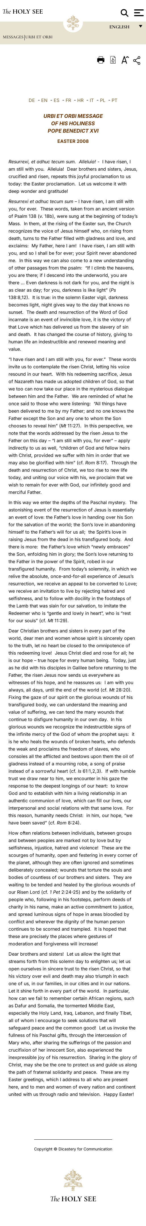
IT (92, 100)
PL (102, 100)
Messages (13, 36)
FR (68, 100)
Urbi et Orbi (39, 36)
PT (114, 100)
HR (80, 100)
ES (56, 100)
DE (32, 100)
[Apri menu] (138, 13)
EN (44, 100)
